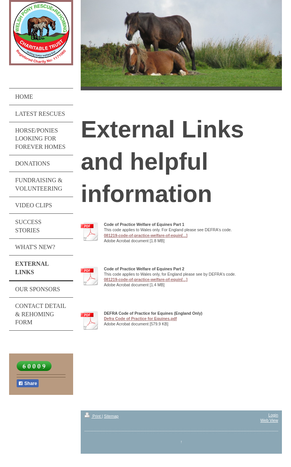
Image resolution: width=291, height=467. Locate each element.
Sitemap (111, 416)
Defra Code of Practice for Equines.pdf (140, 318)
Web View (269, 420)
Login (273, 415)
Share (27, 383)
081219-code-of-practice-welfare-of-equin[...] (146, 235)
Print (93, 416)
